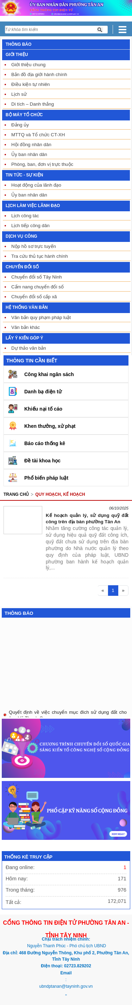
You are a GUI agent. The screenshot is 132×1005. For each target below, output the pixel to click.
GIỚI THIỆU (17, 54)
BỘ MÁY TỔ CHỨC (24, 114)
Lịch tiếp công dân (30, 225)
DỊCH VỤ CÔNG (21, 236)
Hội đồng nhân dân (31, 144)
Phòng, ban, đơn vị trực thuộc (42, 164)
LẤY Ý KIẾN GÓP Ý (24, 338)
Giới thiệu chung (28, 64)
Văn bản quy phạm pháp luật (41, 317)
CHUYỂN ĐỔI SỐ (22, 266)
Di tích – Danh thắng (32, 104)
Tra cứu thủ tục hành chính (39, 256)
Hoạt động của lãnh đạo (36, 185)
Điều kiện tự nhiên (30, 84)
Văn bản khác (25, 327)
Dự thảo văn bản (28, 348)
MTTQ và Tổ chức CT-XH (38, 134)
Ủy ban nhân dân (29, 154)
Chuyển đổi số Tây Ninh (36, 277)
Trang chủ (16, 494)
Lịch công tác (25, 215)
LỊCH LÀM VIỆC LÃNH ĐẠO (33, 205)
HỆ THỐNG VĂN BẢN (27, 307)
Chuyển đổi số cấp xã (34, 296)
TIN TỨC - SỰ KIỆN (24, 175)
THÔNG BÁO (18, 44)
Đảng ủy (20, 124)
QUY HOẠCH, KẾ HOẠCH (60, 494)
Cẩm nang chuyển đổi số (37, 286)
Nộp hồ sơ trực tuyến (33, 246)
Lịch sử (19, 94)
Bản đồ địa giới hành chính (39, 74)
